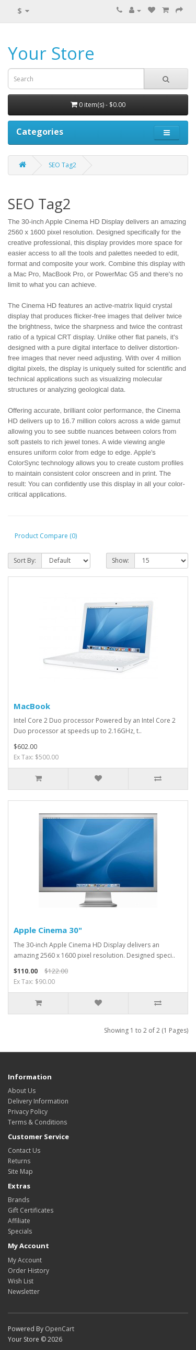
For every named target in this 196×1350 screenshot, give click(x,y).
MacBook (32, 706)
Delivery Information (38, 1101)
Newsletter (24, 1291)
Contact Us (24, 1150)
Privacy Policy (28, 1111)
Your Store (51, 53)
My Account (25, 1260)
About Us (22, 1090)
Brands (18, 1199)
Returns (19, 1160)
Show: (120, 560)
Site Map (20, 1171)
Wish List (20, 1281)
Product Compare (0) (46, 535)
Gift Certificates (30, 1210)
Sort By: (25, 560)
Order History (28, 1270)
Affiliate (19, 1220)
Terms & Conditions (37, 1122)
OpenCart (59, 1328)
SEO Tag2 (62, 164)
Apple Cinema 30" (48, 930)
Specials (20, 1231)
